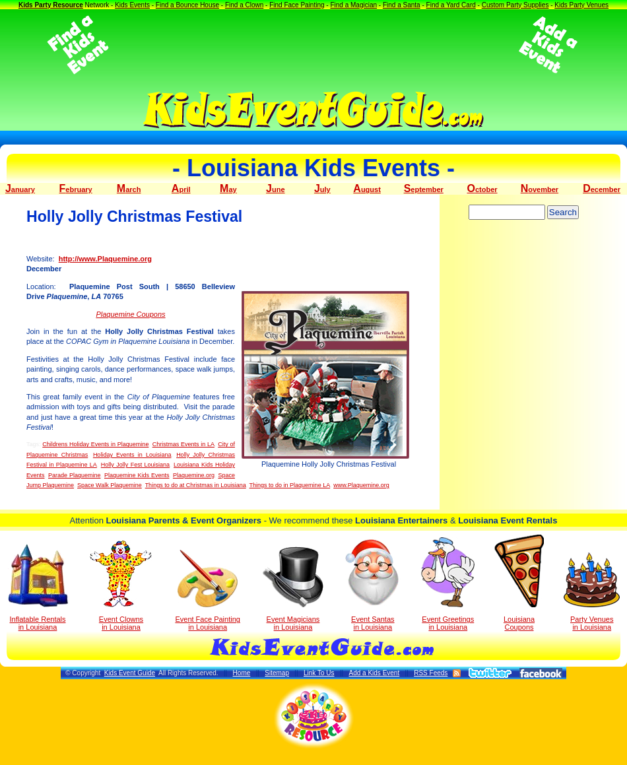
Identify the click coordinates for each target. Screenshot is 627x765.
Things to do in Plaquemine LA (290, 485)
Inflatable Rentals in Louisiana (38, 587)
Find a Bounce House (187, 5)
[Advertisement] (313, 45)
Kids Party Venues (581, 5)
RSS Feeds (430, 673)
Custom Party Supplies (515, 5)
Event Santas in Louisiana (373, 584)
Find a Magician (353, 5)
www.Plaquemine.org (361, 485)
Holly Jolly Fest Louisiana (135, 464)
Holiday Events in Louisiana (132, 454)
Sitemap (277, 673)
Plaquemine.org (193, 475)
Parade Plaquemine (74, 475)
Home (242, 673)
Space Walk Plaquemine (109, 485)
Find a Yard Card (451, 5)
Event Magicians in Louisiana (293, 589)
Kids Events (132, 5)
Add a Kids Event (373, 673)
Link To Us (319, 673)
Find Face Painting (296, 5)
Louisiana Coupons (519, 583)
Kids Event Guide (129, 673)
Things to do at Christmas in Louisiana (195, 485)
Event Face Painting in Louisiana (207, 590)
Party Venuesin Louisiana (592, 591)
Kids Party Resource (50, 5)
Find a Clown (244, 5)
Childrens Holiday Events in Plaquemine (95, 444)
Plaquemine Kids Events (136, 475)
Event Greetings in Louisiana (448, 584)
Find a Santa (401, 5)
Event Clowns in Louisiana (121, 585)
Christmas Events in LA (183, 444)
